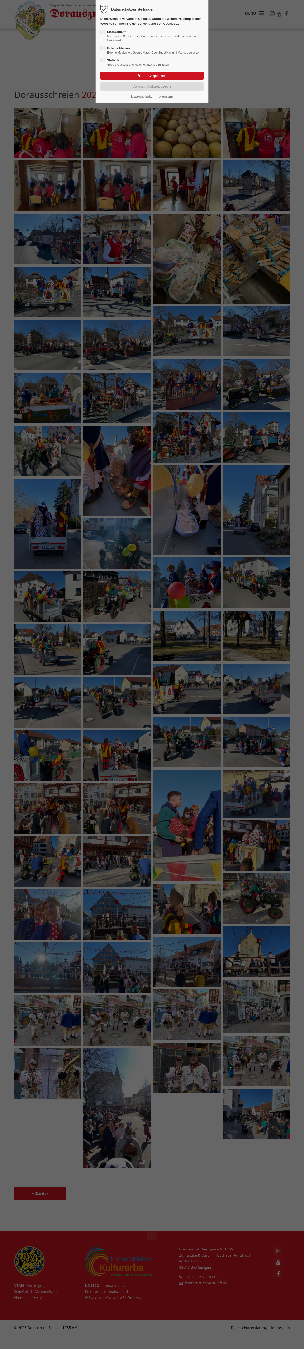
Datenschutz (141, 96)
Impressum (163, 96)
